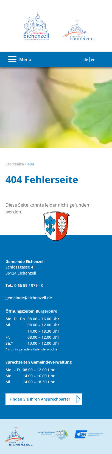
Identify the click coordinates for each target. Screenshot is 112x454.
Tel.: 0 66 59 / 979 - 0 (24, 285)
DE (85, 59)
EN (93, 59)
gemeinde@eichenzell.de (28, 297)
